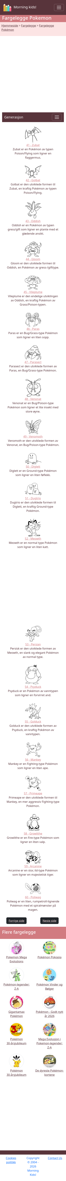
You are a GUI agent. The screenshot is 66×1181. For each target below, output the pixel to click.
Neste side (49, 921)
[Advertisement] (33, 70)
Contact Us (55, 1158)
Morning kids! (19, 7)
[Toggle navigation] (59, 7)
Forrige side (16, 921)
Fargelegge (28, 25)
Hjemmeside (9, 25)
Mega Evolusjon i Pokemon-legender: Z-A (49, 1038)
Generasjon (13, 117)
